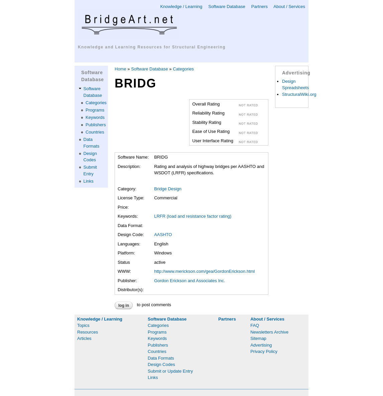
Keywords (95, 117)
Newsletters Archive (269, 332)
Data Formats (161, 358)
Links (89, 181)
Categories (96, 102)
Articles (84, 338)
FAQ (254, 325)
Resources (87, 332)
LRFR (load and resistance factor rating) (192, 216)
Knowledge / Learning (181, 6)
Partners (259, 6)
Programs (95, 110)
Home (120, 68)
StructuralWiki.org (299, 94)
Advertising (261, 345)
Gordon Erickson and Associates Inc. (189, 280)
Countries (95, 132)
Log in (123, 305)
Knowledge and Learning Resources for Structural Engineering (152, 47)
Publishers (96, 124)
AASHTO (163, 234)
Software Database (226, 6)
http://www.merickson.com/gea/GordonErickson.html (204, 271)
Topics (83, 325)
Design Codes (161, 364)
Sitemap (258, 338)
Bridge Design (167, 188)
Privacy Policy (263, 351)
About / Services (289, 6)
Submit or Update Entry (170, 371)
